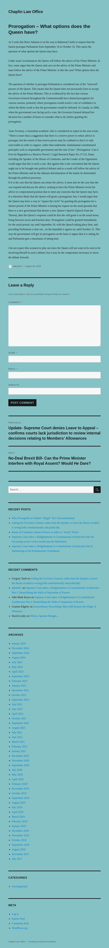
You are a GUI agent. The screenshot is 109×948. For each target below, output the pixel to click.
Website (13, 385)
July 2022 (17, 704)
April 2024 (17, 671)
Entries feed (18, 918)
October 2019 (19, 793)
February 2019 (19, 821)
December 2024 (20, 648)
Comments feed (20, 923)
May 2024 (17, 666)
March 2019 (18, 816)
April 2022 (17, 713)
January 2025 (19, 643)
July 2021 (17, 732)
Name (12, 353)
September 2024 (20, 652)
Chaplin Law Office (25, 12)
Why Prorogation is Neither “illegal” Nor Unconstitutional (43, 518)
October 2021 (19, 718)
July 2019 (17, 807)
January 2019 (19, 826)
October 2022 (19, 695)
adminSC (17, 266)
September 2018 (20, 844)
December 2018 (20, 830)
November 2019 (20, 788)
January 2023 (19, 685)
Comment (15, 302)
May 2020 (17, 774)
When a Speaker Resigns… (45, 616)
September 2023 (20, 676)
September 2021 (20, 723)
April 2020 (17, 779)
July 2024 (17, 662)
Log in (15, 914)
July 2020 (17, 769)
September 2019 (20, 798)
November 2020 (20, 760)
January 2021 (19, 751)
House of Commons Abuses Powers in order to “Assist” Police (45, 532)
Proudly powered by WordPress (42, 941)
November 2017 (20, 854)
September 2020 (20, 765)
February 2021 (19, 746)
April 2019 (17, 812)
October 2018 (19, 840)
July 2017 (17, 858)
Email (13, 369)
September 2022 (20, 699)
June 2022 (17, 709)
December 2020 (20, 755)
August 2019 (18, 802)
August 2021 (18, 727)
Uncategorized (19, 886)
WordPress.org (19, 928)
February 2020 (19, 784)
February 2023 (19, 681)
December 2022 (20, 690)
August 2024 (18, 657)
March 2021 (18, 741)
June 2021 (17, 737)
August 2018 (18, 849)
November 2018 (20, 835)
